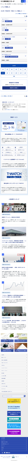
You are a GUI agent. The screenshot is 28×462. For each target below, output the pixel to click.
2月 (7, 69)
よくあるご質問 (14, 375)
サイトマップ (14, 388)
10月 (16, 73)
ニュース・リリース (14, 367)
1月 (3, 69)
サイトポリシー (8, 109)
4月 (16, 69)
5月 (20, 69)
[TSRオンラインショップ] (14, 419)
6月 (25, 69)
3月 (11, 69)
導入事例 (14, 373)
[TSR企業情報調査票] (14, 432)
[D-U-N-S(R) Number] (14, 407)
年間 (14, 76)
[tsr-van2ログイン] (14, 400)
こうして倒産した (14, 3)
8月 (7, 73)
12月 (25, 73)
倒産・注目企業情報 (8, 3)
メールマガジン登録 (14, 386)
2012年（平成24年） (20, 3)
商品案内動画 (14, 378)
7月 (3, 73)
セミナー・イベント (14, 370)
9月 (11, 73)
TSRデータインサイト (14, 362)
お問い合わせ (14, 383)
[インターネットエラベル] (14, 425)
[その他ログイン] (14, 413)
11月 (21, 73)
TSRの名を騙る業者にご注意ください (14, 391)
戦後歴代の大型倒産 (13, 87)
